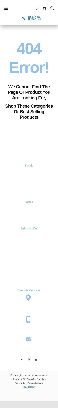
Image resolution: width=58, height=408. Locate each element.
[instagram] (29, 360)
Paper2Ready (28, 387)
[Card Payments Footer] (29, 394)
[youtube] (36, 360)
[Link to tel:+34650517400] (23, 18)
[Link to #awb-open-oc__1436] (52, 8)
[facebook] (22, 360)
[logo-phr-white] (29, 148)
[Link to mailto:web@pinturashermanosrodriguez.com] (28, 339)
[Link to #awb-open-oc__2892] (5, 8)
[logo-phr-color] (18, 6)
